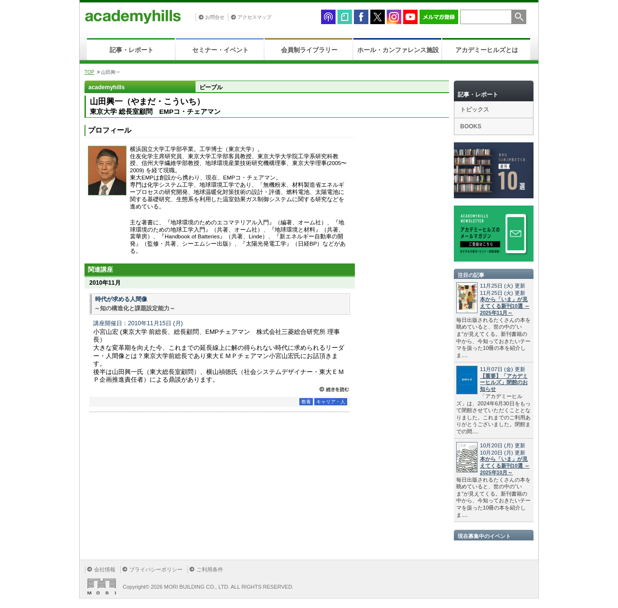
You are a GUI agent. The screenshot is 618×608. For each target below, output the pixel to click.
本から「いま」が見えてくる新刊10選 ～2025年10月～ (505, 465)
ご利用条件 (210, 569)
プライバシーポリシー (156, 569)
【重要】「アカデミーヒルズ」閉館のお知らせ (504, 382)
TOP (89, 72)
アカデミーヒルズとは (486, 50)
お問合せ (215, 17)
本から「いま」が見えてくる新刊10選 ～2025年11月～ (505, 306)
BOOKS (470, 126)
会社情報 (104, 569)
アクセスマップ (254, 17)
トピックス (474, 109)
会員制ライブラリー (309, 50)
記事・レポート (132, 50)
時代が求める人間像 (121, 299)
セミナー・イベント (220, 50)
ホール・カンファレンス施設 (398, 50)
